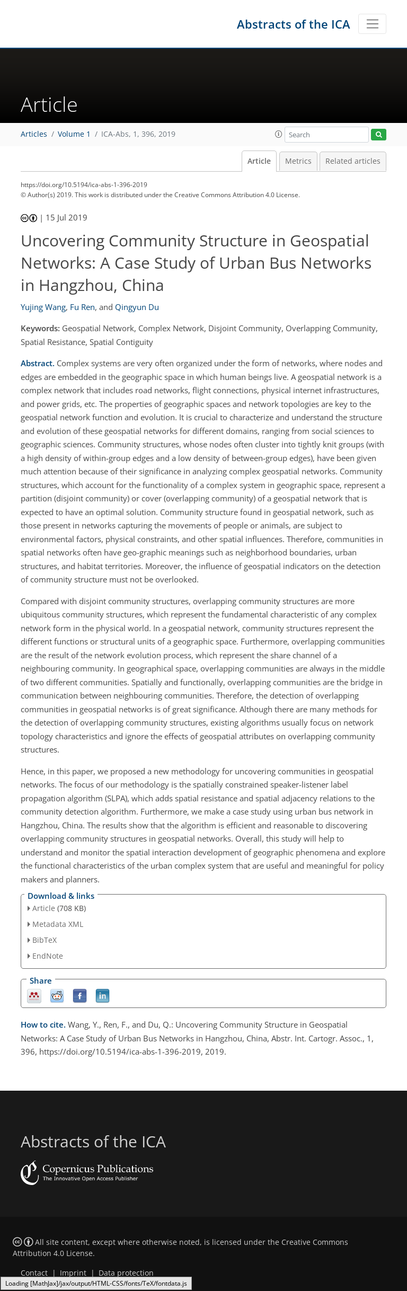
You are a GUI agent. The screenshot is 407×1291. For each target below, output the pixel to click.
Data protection (126, 1273)
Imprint (73, 1273)
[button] (278, 134)
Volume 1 (74, 134)
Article (259, 161)
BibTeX (44, 940)
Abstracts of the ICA (293, 24)
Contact (34, 1273)
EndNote (47, 956)
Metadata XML (57, 924)
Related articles (353, 161)
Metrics (298, 161)
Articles (34, 134)
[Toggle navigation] (372, 24)
